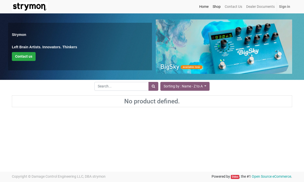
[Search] (153, 86)
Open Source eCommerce (271, 176)
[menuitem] (204, 6)
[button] (185, 86)
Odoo (235, 176)
